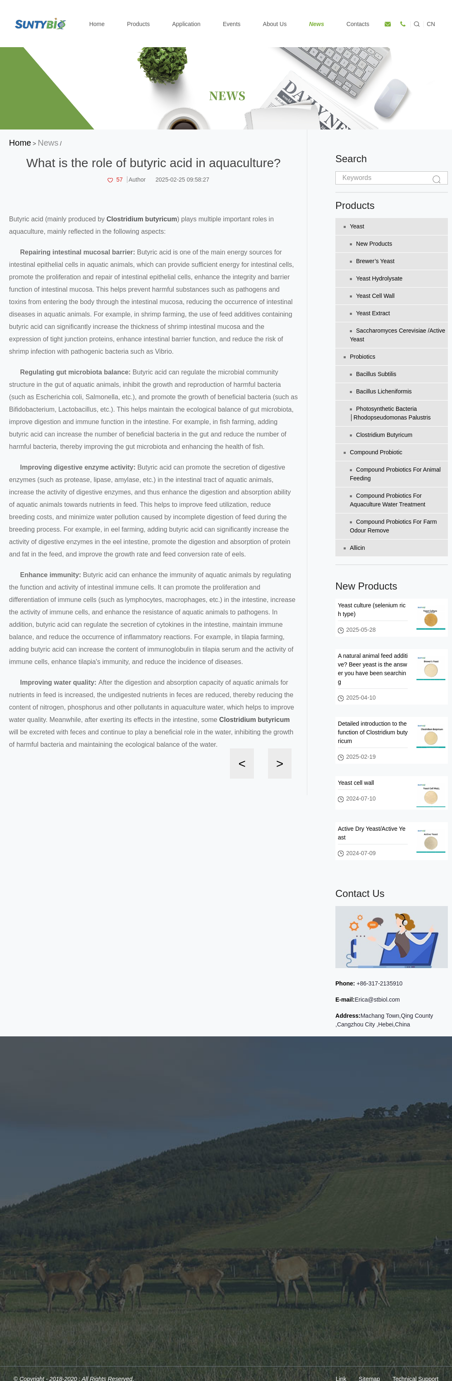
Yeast (354, 226)
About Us (275, 24)
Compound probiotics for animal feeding (395, 474)
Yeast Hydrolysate (376, 278)
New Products (371, 243)
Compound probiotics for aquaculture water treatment (387, 500)
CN (431, 24)
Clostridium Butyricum (381, 435)
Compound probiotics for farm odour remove (393, 526)
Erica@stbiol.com (377, 999)
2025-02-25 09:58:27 (182, 179)
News (316, 24)
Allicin (354, 547)
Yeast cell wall (372, 296)
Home (97, 24)
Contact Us (360, 893)
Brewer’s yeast (372, 261)
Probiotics (359, 356)
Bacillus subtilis (373, 374)
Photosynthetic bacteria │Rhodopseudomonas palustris (390, 413)
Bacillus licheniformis (381, 391)
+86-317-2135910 (378, 983)
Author (137, 179)
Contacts (358, 24)
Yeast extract (370, 313)
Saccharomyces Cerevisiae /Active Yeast (397, 335)
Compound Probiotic (373, 452)
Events (232, 24)
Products (138, 24)
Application (186, 24)
